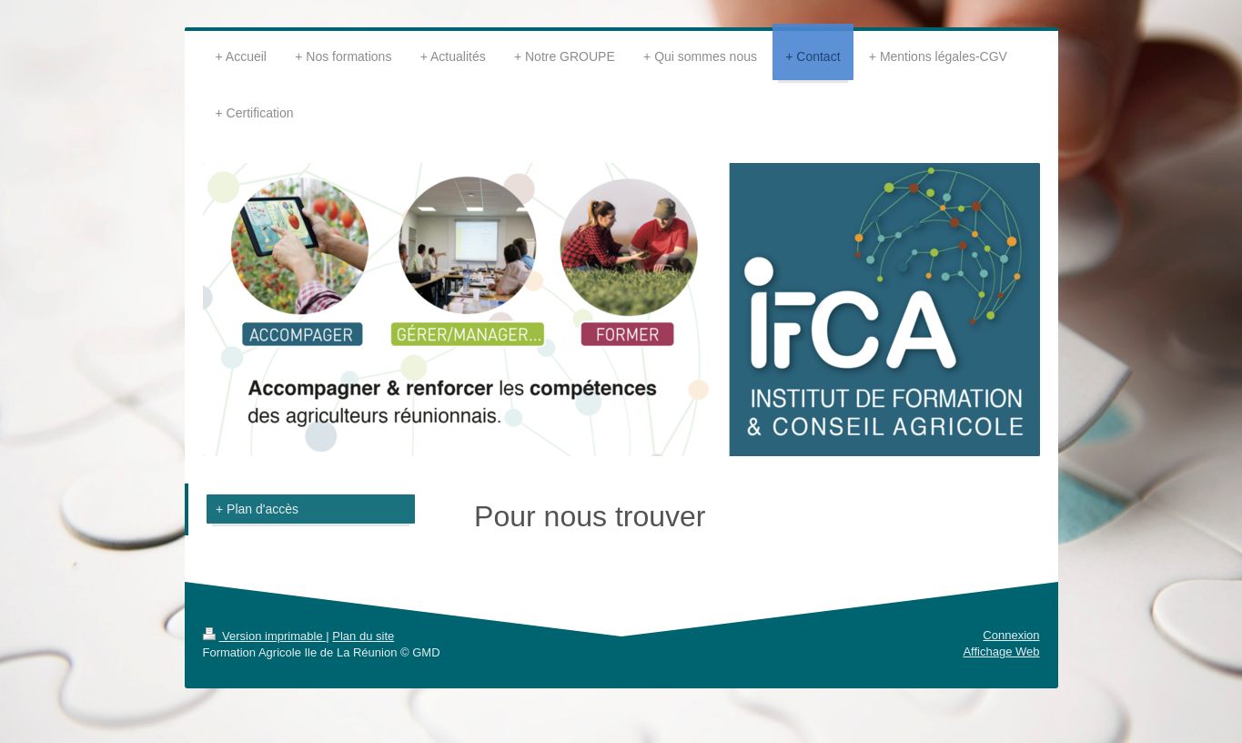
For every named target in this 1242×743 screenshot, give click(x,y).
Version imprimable (265, 636)
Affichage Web (1001, 651)
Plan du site (363, 636)
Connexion (1011, 635)
